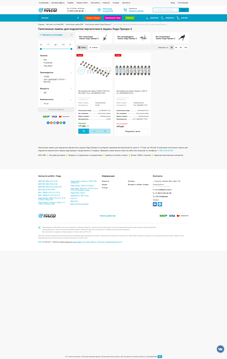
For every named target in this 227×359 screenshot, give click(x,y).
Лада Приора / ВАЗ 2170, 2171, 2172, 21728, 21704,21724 (52, 198)
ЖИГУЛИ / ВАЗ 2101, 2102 (47, 181)
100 (185, 47)
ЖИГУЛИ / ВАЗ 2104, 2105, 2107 (50, 187)
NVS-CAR (41, 242)
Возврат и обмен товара (138, 184)
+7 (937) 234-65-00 (75, 11)
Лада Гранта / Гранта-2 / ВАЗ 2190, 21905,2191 (84, 182)
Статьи (105, 188)
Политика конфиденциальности (109, 242)
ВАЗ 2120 (74, 201)
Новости (106, 3)
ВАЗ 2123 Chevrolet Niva (79, 204)
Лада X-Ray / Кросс (78, 193)
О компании (43, 3)
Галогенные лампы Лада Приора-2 (98, 24)
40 (172, 47)
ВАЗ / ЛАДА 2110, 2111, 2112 (49, 192)
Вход (173, 3)
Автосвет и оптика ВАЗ (55, 24)
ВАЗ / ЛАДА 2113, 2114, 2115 (49, 195)
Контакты (126, 3)
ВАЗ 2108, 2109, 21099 (46, 189)
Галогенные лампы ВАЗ (74, 24)
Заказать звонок (136, 11)
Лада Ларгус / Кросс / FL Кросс (82, 185)
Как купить (95, 3)
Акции (104, 184)
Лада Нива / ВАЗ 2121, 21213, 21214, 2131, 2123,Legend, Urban (84, 189)
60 (176, 47)
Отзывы (116, 3)
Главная (41, 24)
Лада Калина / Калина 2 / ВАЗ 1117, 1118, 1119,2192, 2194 (51, 203)
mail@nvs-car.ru (164, 190)
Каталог (60, 18)
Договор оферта (58, 3)
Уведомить (132, 131)
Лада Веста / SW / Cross (80, 196)
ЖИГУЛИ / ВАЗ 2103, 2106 (47, 184)
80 (181, 47)
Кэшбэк (71, 3)
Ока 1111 (74, 198)
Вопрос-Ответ (82, 3)
